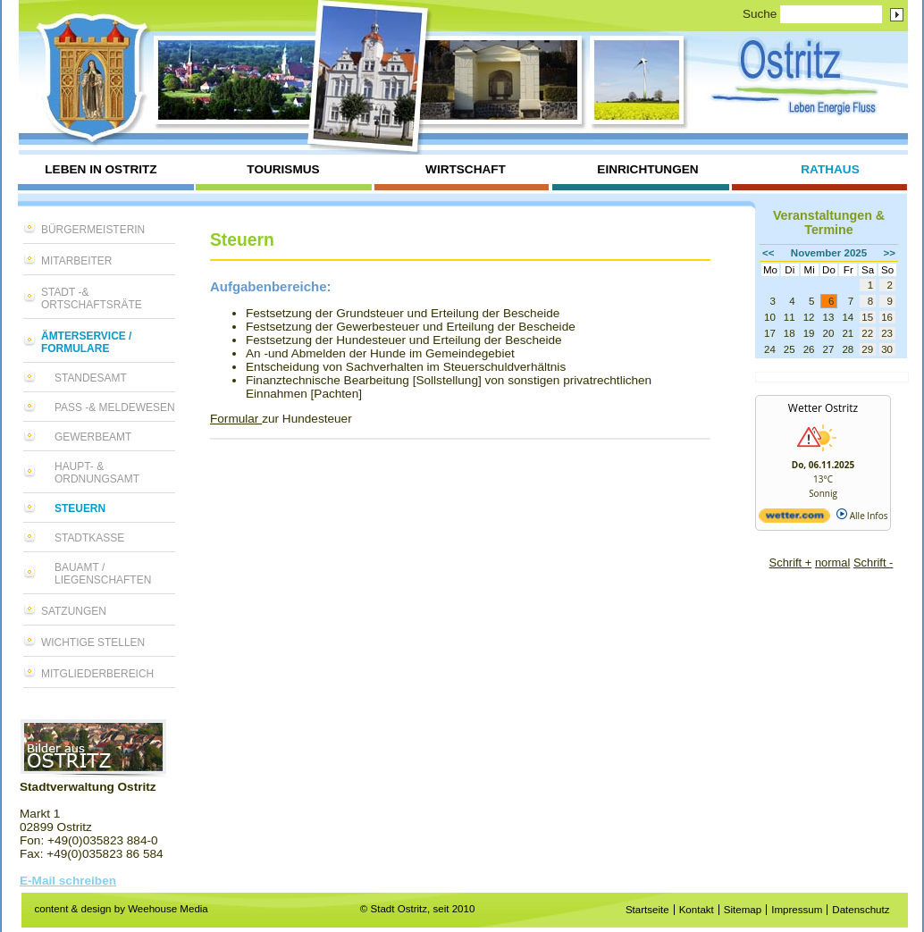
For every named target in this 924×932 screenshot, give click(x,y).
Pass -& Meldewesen (115, 407)
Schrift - (873, 562)
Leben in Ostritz (100, 169)
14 (847, 317)
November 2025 (829, 253)
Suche (760, 14)
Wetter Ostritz (823, 408)
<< (768, 253)
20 (829, 333)
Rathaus (830, 169)
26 (809, 349)
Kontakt (696, 909)
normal (832, 562)
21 (847, 333)
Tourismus (283, 169)
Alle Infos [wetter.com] (861, 515)
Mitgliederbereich (97, 674)
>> (890, 253)
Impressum (796, 909)
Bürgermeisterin (93, 229)
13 (829, 317)
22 (867, 333)
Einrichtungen (647, 169)
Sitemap (742, 909)
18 (789, 333)
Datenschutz (860, 909)
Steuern (80, 508)
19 (809, 333)
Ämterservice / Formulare (86, 342)
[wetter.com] (794, 519)
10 (770, 317)
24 (770, 349)
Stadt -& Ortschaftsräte (91, 298)
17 (770, 333)
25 (789, 349)
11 (789, 317)
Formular (236, 418)
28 (847, 349)
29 (867, 349)
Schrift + (790, 562)
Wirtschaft (465, 169)
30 (887, 349)
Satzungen (73, 611)
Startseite (647, 909)
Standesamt (91, 378)
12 (809, 317)
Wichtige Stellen (93, 642)
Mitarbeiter (76, 261)
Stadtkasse (89, 538)
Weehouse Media (168, 908)
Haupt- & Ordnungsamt (97, 472)
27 (829, 349)
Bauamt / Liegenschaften (103, 573)
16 (887, 317)
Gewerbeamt (93, 437)
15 (867, 317)
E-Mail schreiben (68, 880)
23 (887, 333)
